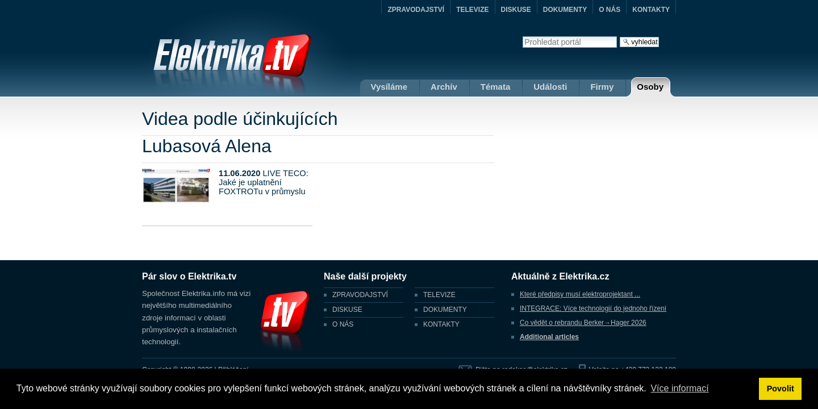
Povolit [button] (780, 388)
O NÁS (609, 10)
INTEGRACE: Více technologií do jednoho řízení (593, 308)
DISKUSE (516, 10)
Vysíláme (389, 86)
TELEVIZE (472, 10)
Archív (444, 86)
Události (550, 86)
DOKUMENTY (565, 10)
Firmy (602, 86)
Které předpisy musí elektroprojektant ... (580, 294)
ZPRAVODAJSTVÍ (415, 10)
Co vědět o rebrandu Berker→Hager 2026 (583, 323)
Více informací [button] (679, 388)
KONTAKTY (651, 10)
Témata (496, 86)
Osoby (650, 86)
